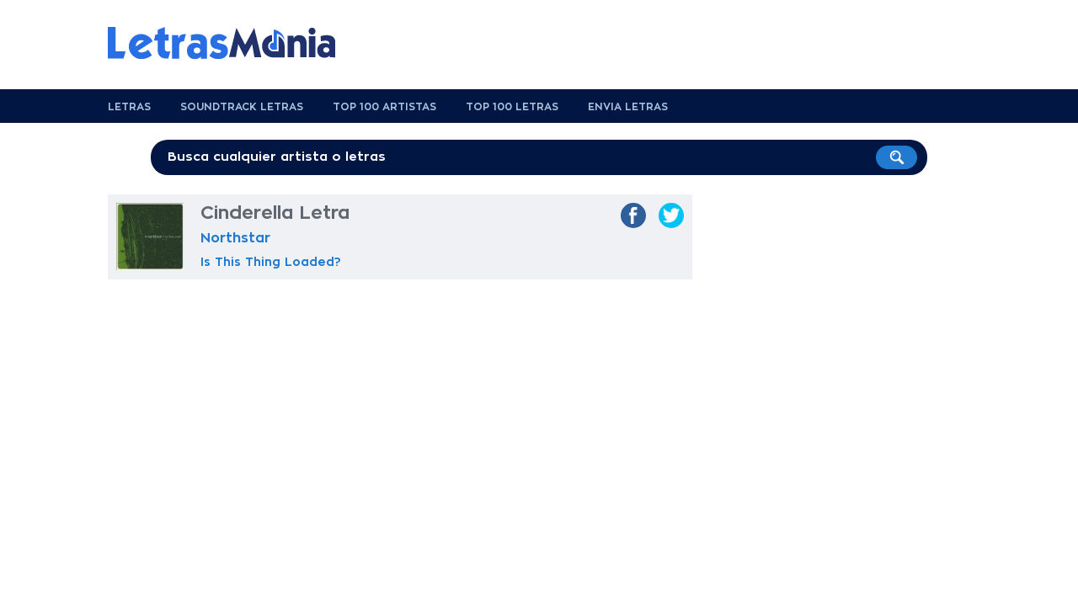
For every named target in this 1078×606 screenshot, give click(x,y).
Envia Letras (628, 107)
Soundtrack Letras (241, 107)
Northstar (235, 238)
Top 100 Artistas (384, 107)
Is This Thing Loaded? (270, 262)
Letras (129, 107)
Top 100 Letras (512, 107)
